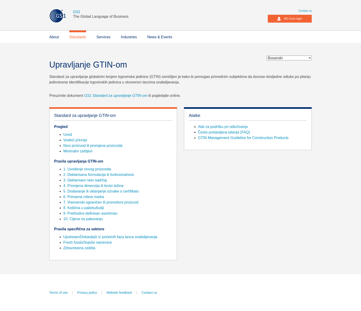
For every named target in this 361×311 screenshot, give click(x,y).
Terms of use (58, 292)
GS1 (76, 12)
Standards (77, 37)
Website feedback (119, 292)
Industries (129, 37)
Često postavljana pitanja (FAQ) (224, 132)
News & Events (159, 37)
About (54, 37)
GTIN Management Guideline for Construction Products (243, 138)
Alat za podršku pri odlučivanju (223, 127)
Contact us (305, 10)
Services (103, 37)
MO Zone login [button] (289, 19)
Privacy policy (87, 292)
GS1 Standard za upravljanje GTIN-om (116, 96)
